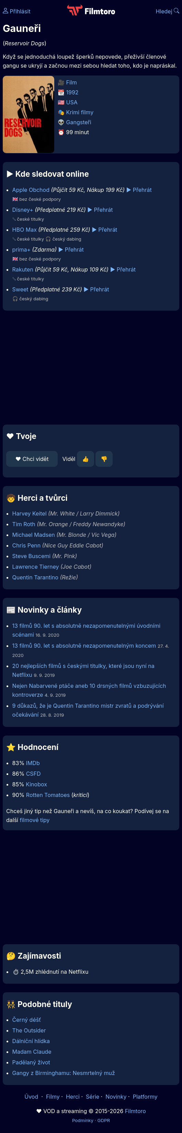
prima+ (21, 249)
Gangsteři (78, 122)
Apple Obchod (30, 189)
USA (72, 102)
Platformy (145, 1096)
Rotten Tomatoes (48, 794)
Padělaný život (31, 1062)
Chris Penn (26, 545)
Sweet (20, 289)
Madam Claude (32, 1051)
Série (92, 1096)
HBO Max (24, 229)
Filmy (53, 1096)
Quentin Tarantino (35, 577)
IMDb (33, 763)
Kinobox (36, 784)
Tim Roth (23, 524)
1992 (72, 92)
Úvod (31, 1096)
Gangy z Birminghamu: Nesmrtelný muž (63, 1073)
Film (71, 82)
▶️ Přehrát (139, 189)
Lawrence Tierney (35, 566)
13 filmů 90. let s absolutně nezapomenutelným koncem (84, 645)
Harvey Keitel (29, 513)
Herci (73, 1096)
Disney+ (22, 209)
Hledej (167, 11)
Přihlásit (17, 11)
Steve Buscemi (31, 556)
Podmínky (82, 1120)
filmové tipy (34, 820)
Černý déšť (26, 1019)
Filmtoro (135, 1111)
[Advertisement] (91, 368)
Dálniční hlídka (31, 1041)
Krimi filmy (80, 112)
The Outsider (29, 1030)
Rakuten (22, 269)
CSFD (33, 773)
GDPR (103, 1120)
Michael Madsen (33, 534)
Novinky (115, 1096)
